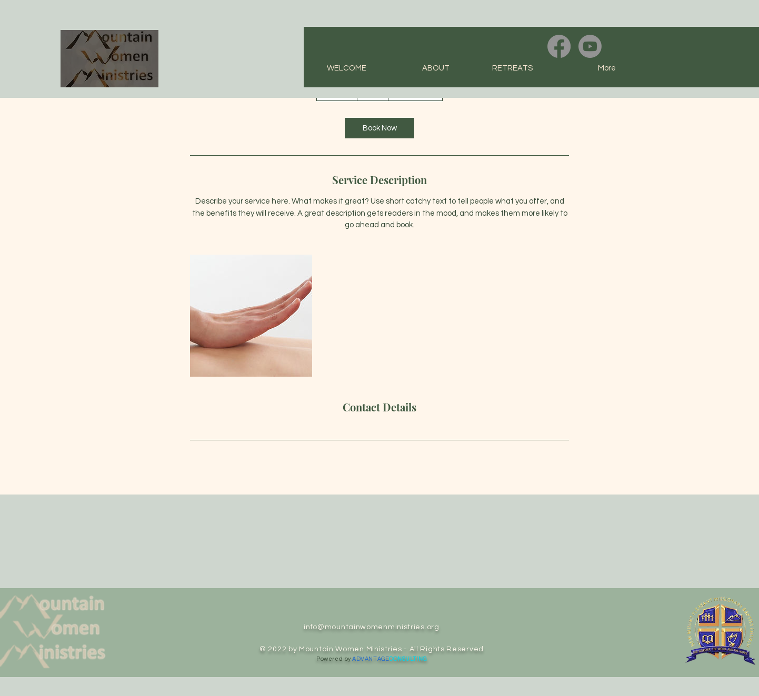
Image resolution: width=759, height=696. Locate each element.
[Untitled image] (251, 316)
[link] (379, 128)
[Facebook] (559, 46)
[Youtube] (590, 46)
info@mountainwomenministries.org (371, 627)
